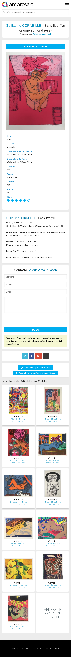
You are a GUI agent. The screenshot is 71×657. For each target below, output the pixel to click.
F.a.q (59, 648)
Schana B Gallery (18, 421)
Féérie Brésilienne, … (18, 419)
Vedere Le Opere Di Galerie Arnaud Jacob (35, 373)
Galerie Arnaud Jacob (42, 34)
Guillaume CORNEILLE (23, 25)
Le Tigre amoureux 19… (18, 543)
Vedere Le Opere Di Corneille (35, 367)
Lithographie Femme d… (52, 543)
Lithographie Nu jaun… (18, 585)
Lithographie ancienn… (52, 419)
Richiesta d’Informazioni (35, 46)
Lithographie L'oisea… (52, 460)
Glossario (53, 648)
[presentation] (25, 320)
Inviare (35, 329)
